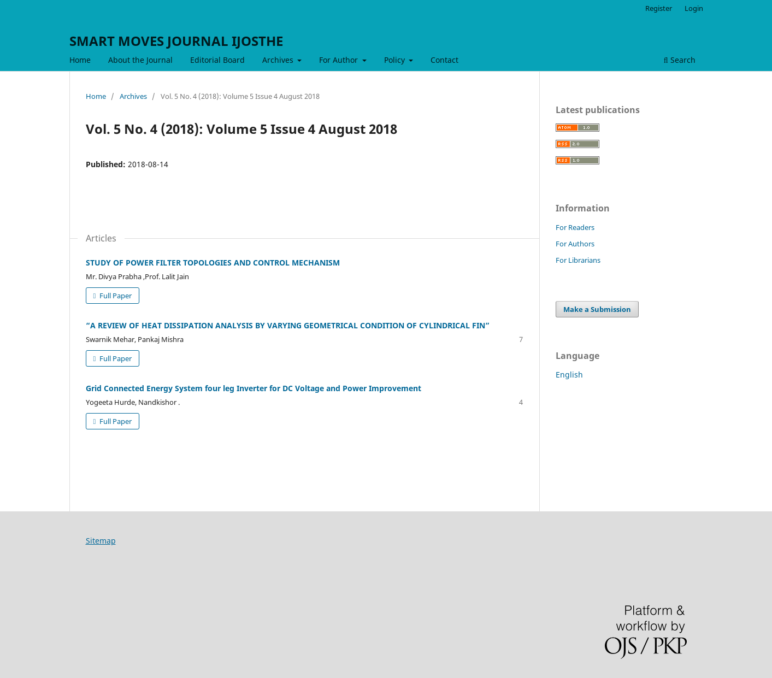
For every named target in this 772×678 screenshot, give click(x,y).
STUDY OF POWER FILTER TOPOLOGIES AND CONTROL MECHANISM (213, 262)
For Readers (575, 227)
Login (694, 8)
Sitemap (101, 540)
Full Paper (115, 295)
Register (658, 8)
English (569, 374)
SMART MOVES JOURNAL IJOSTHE (176, 41)
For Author (339, 60)
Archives (279, 60)
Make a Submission (597, 309)
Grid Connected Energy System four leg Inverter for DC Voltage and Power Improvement (253, 388)
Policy (395, 60)
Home (80, 60)
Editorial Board (217, 60)
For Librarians (578, 260)
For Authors (575, 244)
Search (680, 60)
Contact (444, 60)
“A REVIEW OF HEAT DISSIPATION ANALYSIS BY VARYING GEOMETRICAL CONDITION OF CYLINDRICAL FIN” (288, 325)
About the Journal (140, 60)
